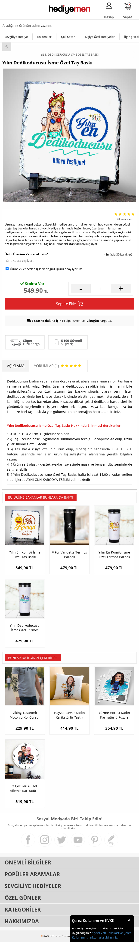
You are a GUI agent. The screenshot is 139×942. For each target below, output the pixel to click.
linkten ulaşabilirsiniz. (103, 937)
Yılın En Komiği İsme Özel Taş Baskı (24, 554)
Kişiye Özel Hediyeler (100, 37)
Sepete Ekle (69, 303)
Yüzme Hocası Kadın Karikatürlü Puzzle (114, 714)
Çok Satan (68, 37)
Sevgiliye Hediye (16, 37)
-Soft (45, 936)
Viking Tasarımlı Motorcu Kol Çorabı (25, 714)
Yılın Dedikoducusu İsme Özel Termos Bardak (25, 627)
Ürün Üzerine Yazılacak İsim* (26, 254)
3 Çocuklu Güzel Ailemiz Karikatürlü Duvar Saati (25, 788)
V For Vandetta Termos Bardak (69, 554)
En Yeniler (44, 37)
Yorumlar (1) (127, 219)
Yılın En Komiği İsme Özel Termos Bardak (114, 554)
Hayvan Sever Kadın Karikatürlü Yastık (69, 714)
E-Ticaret (55, 936)
